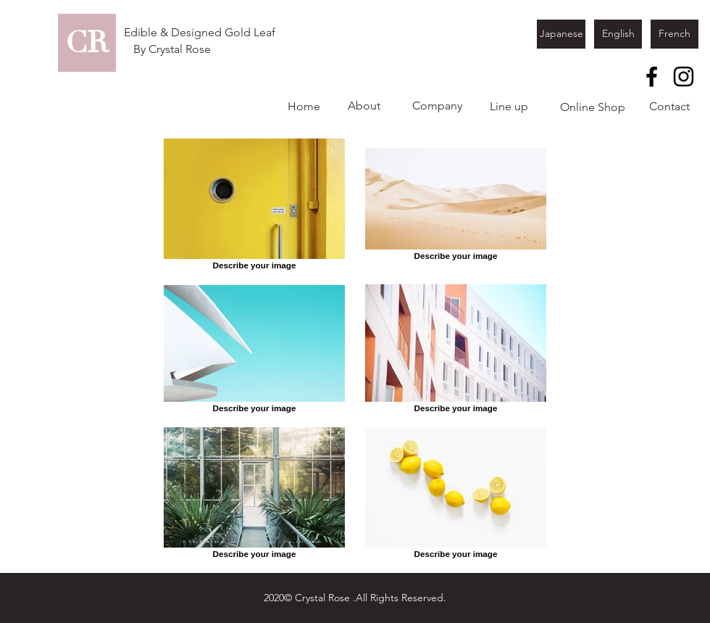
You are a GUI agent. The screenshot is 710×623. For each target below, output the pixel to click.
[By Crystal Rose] (172, 49)
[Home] (304, 106)
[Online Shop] (592, 107)
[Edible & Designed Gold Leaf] (199, 33)
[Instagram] (683, 76)
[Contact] (669, 106)
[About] (364, 106)
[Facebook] (651, 76)
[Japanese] (561, 34)
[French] (674, 34)
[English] (618, 34)
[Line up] (508, 106)
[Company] (437, 105)
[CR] (87, 43)
